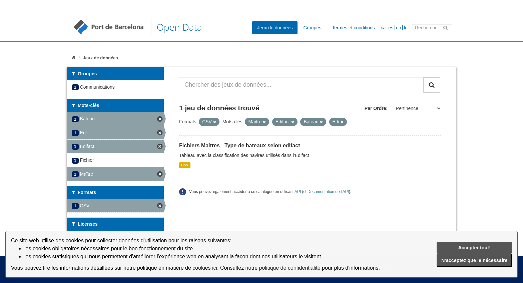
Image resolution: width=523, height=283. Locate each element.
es (390, 27)
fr (405, 27)
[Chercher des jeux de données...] (301, 85)
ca (383, 27)
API (298, 191)
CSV (184, 165)
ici (214, 268)
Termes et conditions (353, 27)
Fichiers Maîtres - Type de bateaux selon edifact (239, 145)
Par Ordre (375, 108)
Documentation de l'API (328, 191)
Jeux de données (275, 27)
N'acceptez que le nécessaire (474, 260)
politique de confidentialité (290, 268)
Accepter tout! (474, 247)
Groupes (312, 27)
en (398, 27)
